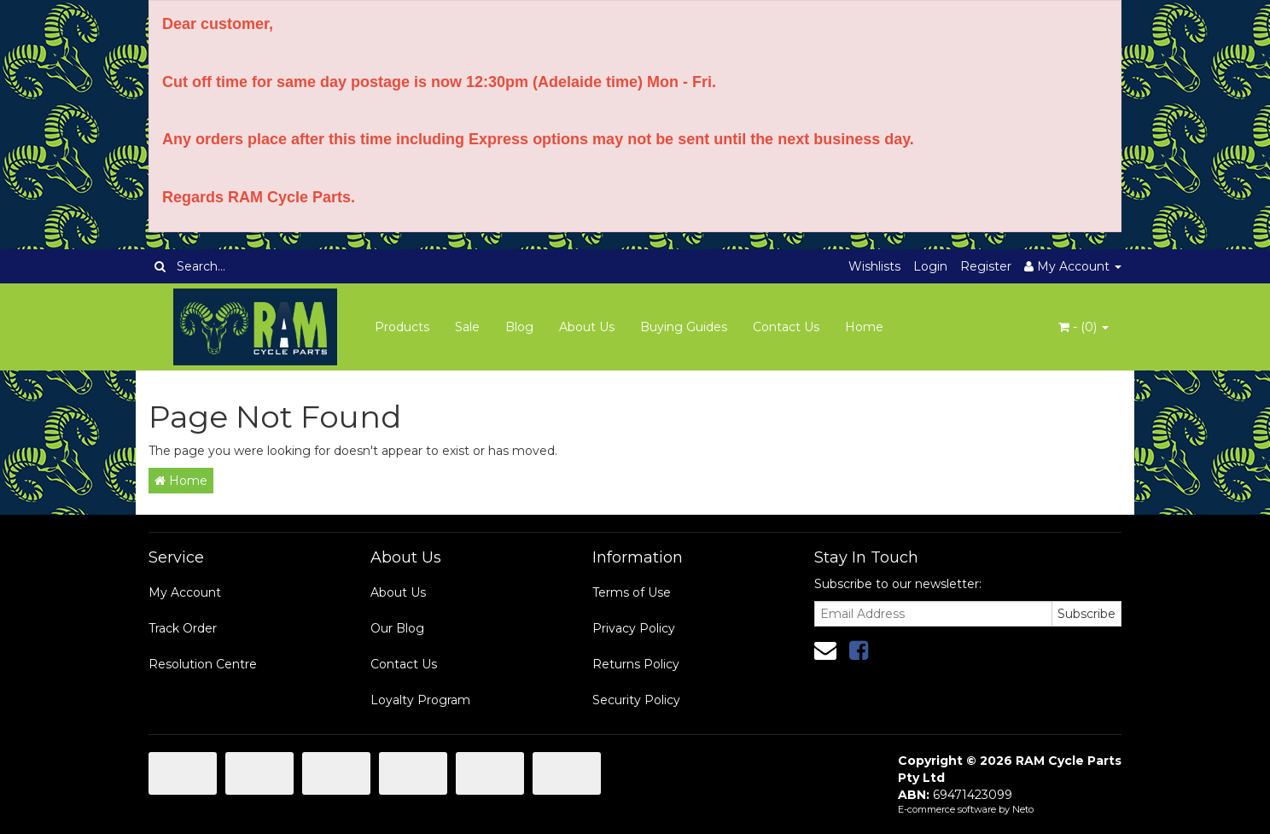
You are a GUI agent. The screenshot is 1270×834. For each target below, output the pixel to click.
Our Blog (397, 628)
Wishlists (874, 266)
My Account (185, 592)
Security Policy (636, 700)
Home (864, 327)
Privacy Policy (633, 628)
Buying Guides (683, 327)
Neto (1023, 809)
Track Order (183, 628)
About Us (587, 327)
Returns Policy (635, 664)
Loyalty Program (420, 700)
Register (985, 266)
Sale (467, 327)
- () (1083, 327)
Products (402, 327)
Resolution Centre (203, 664)
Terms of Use (631, 592)
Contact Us (786, 327)
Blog (519, 327)
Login (930, 266)
